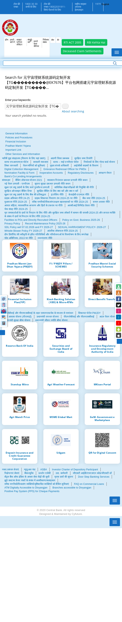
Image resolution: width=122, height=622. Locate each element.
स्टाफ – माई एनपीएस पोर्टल (66, 162)
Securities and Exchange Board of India (61, 348)
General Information (16, 133)
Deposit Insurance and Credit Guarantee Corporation (19, 455)
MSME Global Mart (61, 417)
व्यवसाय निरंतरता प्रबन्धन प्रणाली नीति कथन (67, 180)
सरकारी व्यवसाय (40, 162)
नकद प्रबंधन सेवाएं (10, 469)
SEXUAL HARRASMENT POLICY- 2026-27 (82, 227)
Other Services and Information (22, 154)
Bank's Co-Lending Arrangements (23, 176)
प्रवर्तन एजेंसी (45, 473)
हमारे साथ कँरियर (36, 44)
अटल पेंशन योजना (107, 316)
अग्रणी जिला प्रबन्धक (60, 158)
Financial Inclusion (15, 141)
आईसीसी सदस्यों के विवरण (86, 165)
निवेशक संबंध (46, 41)
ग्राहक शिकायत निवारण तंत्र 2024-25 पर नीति (56, 198)
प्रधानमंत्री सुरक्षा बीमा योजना (17, 320)
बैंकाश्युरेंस (28, 473)
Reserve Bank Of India (19, 345)
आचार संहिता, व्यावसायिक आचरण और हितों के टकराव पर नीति (33, 205)
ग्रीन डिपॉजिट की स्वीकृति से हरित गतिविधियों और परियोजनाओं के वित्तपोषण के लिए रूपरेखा (46, 234)
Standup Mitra (20, 384)
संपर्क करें (30, 41)
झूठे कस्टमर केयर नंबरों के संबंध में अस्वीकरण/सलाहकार (29, 480)
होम (6, 40)
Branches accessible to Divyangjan (71, 487)
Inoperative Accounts (51, 172)
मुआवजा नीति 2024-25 (15, 201)
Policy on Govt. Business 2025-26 (81, 220)
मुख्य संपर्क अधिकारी (59, 165)
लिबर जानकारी (11, 165)
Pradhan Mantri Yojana (18, 145)
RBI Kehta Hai (96, 42)
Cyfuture (77, 513)
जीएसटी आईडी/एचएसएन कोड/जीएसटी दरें (92, 473)
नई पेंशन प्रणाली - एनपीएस (17, 183)
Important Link (13, 149)
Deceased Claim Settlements (82, 51)
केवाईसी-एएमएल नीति (79, 194)
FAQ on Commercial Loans (89, 484)
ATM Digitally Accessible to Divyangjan (25, 487)
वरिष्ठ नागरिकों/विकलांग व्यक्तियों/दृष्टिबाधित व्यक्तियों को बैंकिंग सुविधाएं (36, 484)
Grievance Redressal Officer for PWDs (64, 169)
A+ (52, 40)
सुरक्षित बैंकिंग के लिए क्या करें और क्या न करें (57, 191)
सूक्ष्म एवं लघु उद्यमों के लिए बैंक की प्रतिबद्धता (25, 194)
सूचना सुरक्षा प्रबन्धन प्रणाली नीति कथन (52, 183)
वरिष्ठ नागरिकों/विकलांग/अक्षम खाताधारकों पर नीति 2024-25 (60, 201)
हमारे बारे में (12, 41)
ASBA (43, 469)
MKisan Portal (102, 384)
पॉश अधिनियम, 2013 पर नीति (18, 238)
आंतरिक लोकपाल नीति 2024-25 (62, 230)
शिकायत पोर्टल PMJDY (89, 313)
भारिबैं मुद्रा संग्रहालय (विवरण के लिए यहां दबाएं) (24, 158)
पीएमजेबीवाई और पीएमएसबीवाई (79, 316)
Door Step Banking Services (93, 476)
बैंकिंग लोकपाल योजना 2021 (28, 180)
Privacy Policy (12, 223)
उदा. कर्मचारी (62, 473)
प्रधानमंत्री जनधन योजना (48, 316)
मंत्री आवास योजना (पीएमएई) (18, 316)
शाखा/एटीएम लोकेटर (19, 42)
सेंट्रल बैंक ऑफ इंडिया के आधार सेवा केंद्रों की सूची (26, 476)
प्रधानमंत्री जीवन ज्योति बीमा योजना (51, 320)
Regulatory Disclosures (81, 172)
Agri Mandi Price (19, 417)
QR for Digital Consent (102, 452)
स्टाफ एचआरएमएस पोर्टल (16, 162)
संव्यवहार (6, 180)
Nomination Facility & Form (19, 172)
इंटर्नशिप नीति (57, 194)
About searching (73, 111)
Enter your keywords (17, 100)
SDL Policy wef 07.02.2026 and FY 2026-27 (28, 227)
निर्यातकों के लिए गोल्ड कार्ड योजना (99, 162)
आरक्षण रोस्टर (105, 172)
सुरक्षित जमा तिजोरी (83, 158)
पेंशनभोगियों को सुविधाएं (34, 165)
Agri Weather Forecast (61, 384)
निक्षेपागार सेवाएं (11, 473)
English (105, 4)
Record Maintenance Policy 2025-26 (45, 223)
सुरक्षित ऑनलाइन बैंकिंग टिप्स (18, 191)
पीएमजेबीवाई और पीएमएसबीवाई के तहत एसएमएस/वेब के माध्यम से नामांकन (37, 313)
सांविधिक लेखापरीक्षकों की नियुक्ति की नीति (74, 187)
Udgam (60, 452)
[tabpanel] (61, 167)
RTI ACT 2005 (72, 42)
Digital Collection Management (21, 169)
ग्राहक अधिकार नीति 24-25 (17, 198)
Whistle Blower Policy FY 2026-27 (23, 230)
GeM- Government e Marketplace (102, 418)
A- (58, 40)
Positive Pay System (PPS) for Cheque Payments (31, 491)
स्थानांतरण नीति (45, 238)
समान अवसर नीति (101, 201)
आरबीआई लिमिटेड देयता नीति (81, 205)
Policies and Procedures (18, 137)
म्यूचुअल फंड (29, 469)
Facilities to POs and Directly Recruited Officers (30, 220)
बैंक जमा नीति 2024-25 (93, 198)
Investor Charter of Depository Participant (75, 469)
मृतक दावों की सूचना (63, 476)
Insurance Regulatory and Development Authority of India (102, 348)
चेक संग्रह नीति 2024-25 (16, 209)
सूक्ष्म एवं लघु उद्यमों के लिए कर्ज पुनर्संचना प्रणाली (26, 187)
